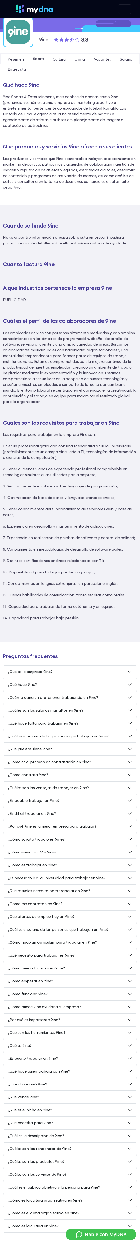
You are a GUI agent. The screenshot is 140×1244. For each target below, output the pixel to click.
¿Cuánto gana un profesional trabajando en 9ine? (53, 697)
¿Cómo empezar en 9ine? (30, 981)
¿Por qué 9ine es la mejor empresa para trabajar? (52, 826)
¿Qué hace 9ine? (22, 684)
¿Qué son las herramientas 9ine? (36, 1032)
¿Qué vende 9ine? (23, 1097)
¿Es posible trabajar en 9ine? (34, 800)
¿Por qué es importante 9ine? (34, 1019)
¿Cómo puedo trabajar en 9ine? (36, 968)
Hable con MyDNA (101, 1234)
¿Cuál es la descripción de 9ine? (36, 1135)
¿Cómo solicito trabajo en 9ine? (36, 839)
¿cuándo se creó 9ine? (27, 1084)
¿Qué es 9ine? (20, 1045)
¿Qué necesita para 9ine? (30, 1122)
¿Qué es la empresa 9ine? (30, 671)
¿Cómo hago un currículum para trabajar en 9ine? (52, 942)
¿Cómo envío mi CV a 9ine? (32, 852)
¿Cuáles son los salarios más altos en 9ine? (45, 710)
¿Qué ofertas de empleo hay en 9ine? (41, 916)
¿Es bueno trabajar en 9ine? (33, 1058)
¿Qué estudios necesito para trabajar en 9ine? (49, 890)
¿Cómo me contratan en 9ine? (35, 903)
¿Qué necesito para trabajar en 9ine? (41, 955)
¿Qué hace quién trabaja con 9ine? (39, 1071)
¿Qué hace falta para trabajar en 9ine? (43, 723)
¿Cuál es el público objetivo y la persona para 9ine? (54, 1187)
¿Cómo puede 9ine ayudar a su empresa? (44, 1006)
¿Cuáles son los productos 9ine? (36, 1161)
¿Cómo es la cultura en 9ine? (33, 1225)
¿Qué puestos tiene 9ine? (30, 748)
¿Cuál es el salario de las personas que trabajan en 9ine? (58, 736)
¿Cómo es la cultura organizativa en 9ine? (45, 1200)
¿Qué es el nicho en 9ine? (30, 1109)
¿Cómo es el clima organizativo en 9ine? (43, 1213)
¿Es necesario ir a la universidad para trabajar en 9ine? (56, 877)
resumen (16, 59)
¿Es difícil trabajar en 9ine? (32, 813)
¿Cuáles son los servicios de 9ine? (37, 1174)
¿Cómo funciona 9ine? (28, 993)
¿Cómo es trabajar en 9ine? (32, 865)
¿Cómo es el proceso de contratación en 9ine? (49, 761)
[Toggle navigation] (124, 9)
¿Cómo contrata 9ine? (28, 774)
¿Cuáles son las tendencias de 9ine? (39, 1148)
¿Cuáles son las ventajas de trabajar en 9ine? (48, 787)
